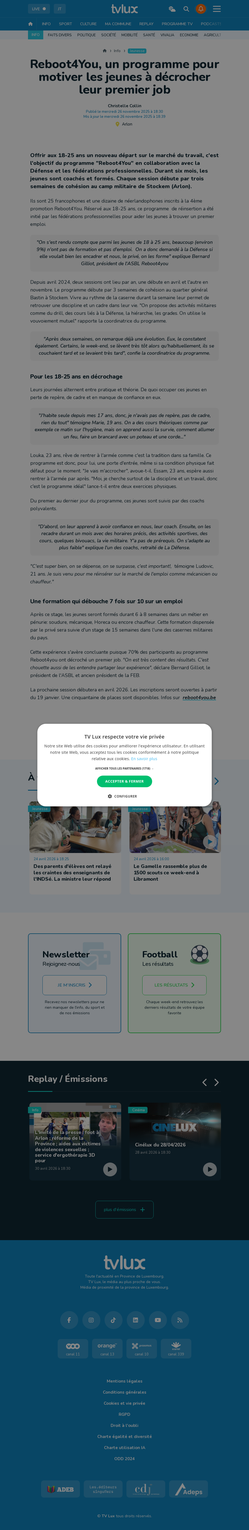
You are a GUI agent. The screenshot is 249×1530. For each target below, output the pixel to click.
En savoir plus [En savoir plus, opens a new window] (144, 758)
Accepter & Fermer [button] (124, 781)
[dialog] (124, 765)
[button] (124, 768)
